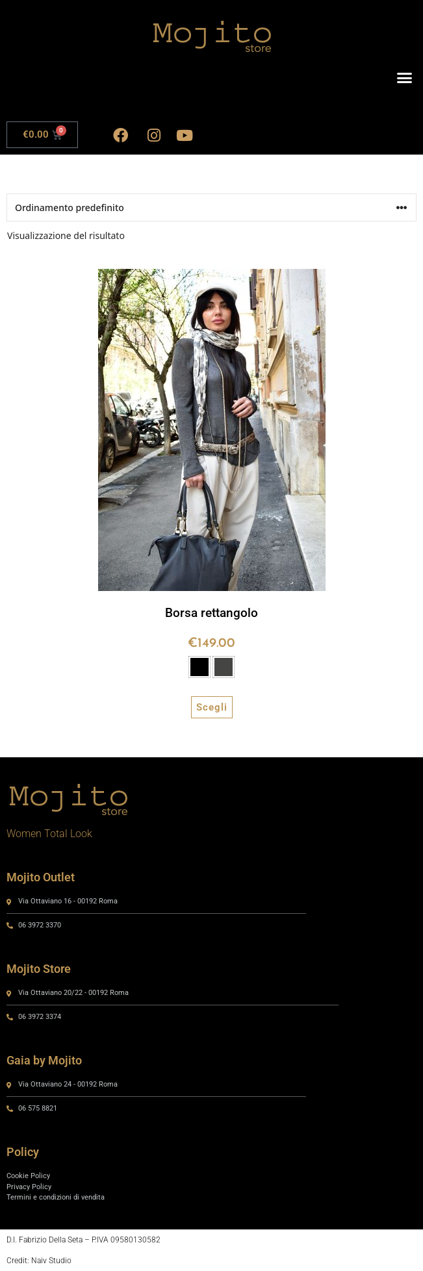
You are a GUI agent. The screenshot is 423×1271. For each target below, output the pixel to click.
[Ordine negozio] (211, 207)
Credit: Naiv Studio (38, 1260)
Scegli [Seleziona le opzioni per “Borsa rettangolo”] (211, 707)
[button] (404, 78)
